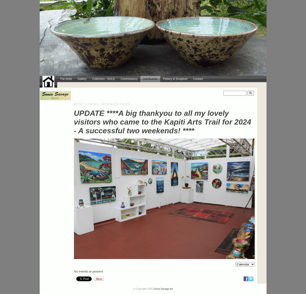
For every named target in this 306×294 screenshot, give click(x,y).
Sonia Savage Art (163, 288)
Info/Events (150, 79)
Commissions (129, 79)
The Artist (66, 79)
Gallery (82, 79)
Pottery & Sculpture (175, 79)
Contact (198, 79)
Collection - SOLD (103, 79)
